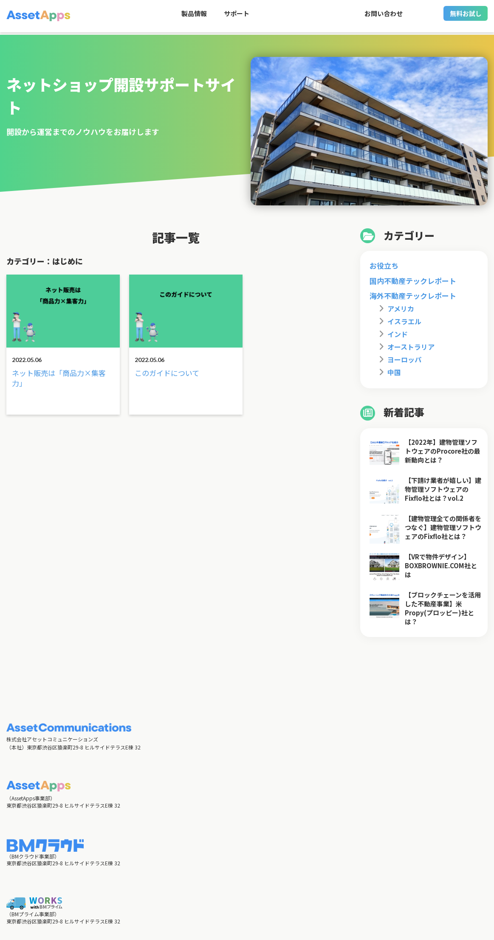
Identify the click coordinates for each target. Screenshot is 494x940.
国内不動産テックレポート (413, 280)
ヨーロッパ (404, 359)
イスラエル (404, 321)
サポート (236, 17)
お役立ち (384, 265)
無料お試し (466, 17)
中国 (394, 372)
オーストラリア (411, 347)
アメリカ (400, 308)
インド (397, 334)
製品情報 (194, 17)
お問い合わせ (383, 17)
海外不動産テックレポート (413, 295)
